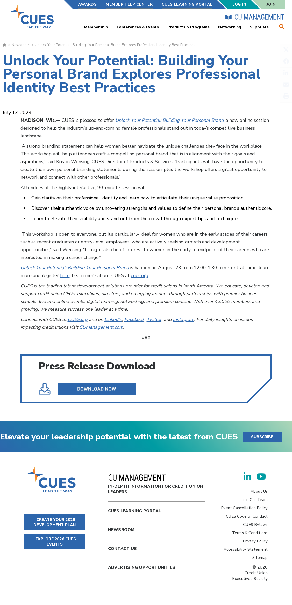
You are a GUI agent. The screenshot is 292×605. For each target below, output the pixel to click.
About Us (259, 491)
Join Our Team (255, 499)
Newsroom (21, 44)
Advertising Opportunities (141, 567)
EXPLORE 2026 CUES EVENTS (54, 541)
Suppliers (259, 27)
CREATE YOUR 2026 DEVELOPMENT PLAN (54, 522)
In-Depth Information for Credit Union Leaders (155, 484)
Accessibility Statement (246, 549)
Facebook (134, 319)
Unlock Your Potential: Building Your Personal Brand (169, 120)
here (65, 275)
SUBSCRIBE (262, 436)
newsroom (121, 530)
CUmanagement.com (101, 327)
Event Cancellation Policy (244, 508)
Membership (96, 27)
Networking (229, 27)
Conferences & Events (138, 27)
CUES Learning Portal (187, 4)
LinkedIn (113, 319)
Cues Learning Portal (134, 511)
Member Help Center (129, 4)
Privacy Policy (255, 541)
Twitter (154, 319)
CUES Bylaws (255, 524)
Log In (239, 4)
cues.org (139, 275)
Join (271, 4)
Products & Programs (188, 27)
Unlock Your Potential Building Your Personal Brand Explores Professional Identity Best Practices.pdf (91, 388)
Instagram (183, 319)
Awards (87, 4)
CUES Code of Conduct (247, 516)
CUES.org (78, 319)
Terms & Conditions (250, 532)
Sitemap (260, 557)
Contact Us (122, 548)
